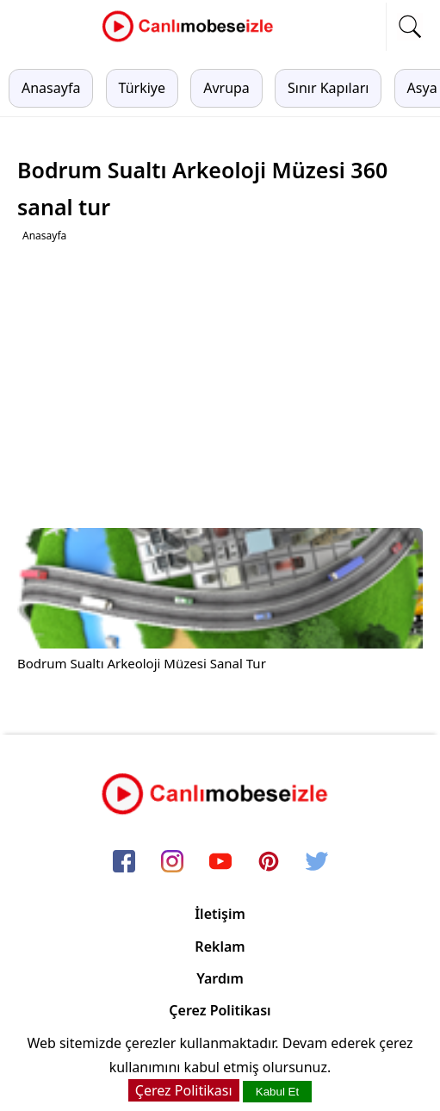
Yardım (220, 978)
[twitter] (317, 862)
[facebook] (124, 862)
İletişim (220, 913)
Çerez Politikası (219, 1010)
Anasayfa (51, 87)
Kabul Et (277, 1091)
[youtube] (220, 862)
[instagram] (172, 862)
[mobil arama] (410, 26)
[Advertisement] (222, 385)
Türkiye (142, 87)
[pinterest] (268, 862)
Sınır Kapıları (328, 87)
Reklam (220, 946)
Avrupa (226, 87)
